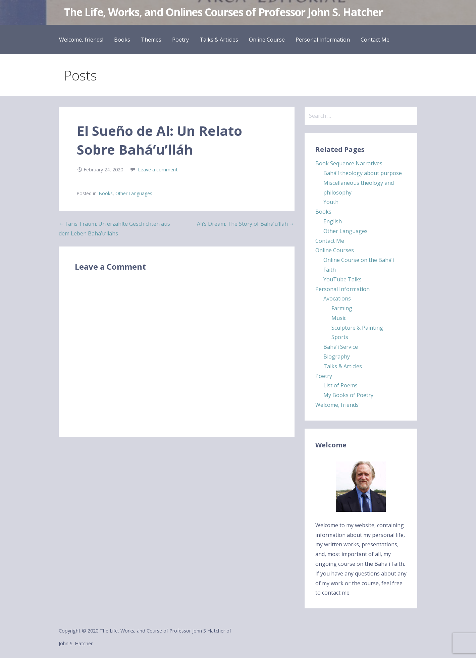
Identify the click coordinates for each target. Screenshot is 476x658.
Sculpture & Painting (357, 327)
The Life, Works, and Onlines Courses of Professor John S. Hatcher (223, 12)
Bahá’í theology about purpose (362, 173)
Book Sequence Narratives (348, 163)
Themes (151, 39)
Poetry (180, 39)
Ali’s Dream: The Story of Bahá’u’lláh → (246, 223)
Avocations (337, 298)
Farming (341, 308)
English (332, 221)
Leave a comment (158, 169)
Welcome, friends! (81, 39)
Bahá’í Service (340, 346)
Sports (339, 337)
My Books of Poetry (348, 395)
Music (338, 318)
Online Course (267, 39)
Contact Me (375, 39)
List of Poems (340, 385)
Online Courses (334, 250)
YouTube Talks (342, 279)
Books (122, 39)
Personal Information (323, 39)
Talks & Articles (219, 39)
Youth (330, 202)
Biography (336, 356)
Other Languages (133, 193)
